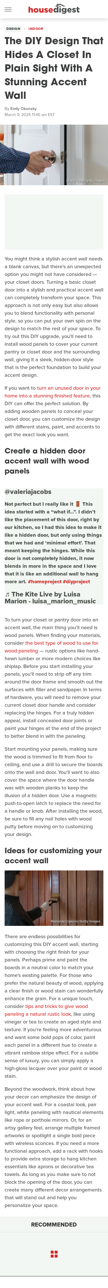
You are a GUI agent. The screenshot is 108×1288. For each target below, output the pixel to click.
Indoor (36, 28)
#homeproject (44, 581)
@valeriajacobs (28, 491)
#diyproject (76, 581)
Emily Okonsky (23, 109)
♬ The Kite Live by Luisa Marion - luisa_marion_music (50, 597)
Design (13, 28)
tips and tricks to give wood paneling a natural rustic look (46, 1010)
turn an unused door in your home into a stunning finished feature (53, 391)
